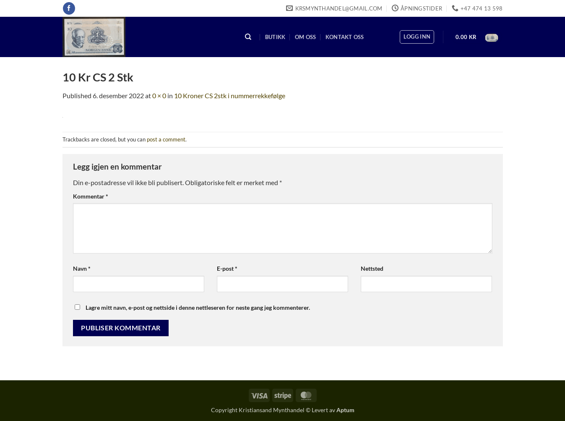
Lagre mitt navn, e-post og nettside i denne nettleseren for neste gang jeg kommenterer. (198, 307)
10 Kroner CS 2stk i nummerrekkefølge (229, 95)
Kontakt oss (344, 37)
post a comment (166, 139)
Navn (82, 268)
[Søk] (248, 37)
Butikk (275, 37)
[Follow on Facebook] (69, 8)
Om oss (305, 37)
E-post (227, 268)
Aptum (345, 409)
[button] (417, 37)
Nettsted (372, 268)
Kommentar (90, 196)
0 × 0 (159, 95)
